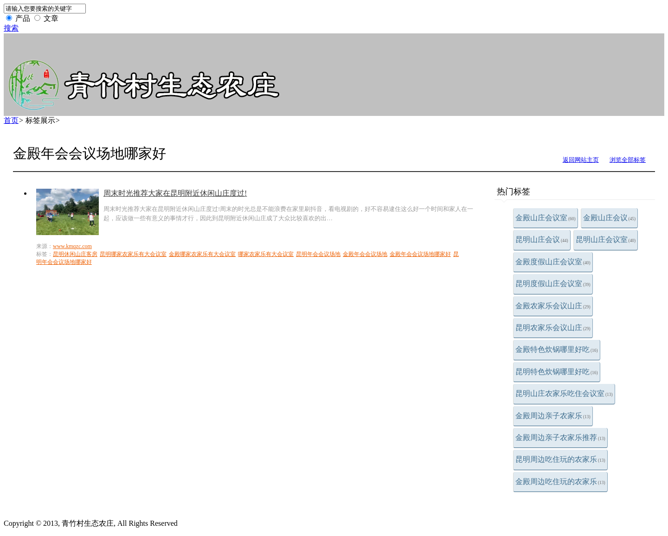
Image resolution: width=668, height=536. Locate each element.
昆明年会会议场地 (318, 254)
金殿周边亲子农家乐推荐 (560, 437)
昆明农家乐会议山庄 (553, 328)
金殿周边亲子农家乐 (553, 416)
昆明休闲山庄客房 (75, 254)
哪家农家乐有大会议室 (266, 254)
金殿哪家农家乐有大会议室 (202, 254)
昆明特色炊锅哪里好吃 (556, 372)
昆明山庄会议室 (606, 239)
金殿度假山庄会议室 (553, 262)
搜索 (11, 28)
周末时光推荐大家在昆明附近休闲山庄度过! (175, 193)
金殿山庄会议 (609, 218)
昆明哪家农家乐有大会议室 (133, 254)
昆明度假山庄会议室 (553, 283)
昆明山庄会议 (541, 239)
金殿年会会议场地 (365, 254)
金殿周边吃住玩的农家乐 (560, 481)
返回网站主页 (581, 159)
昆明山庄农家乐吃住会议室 (564, 393)
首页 (11, 120)
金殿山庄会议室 (545, 218)
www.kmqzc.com (72, 246)
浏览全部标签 (628, 159)
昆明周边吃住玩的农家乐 (560, 459)
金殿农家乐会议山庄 (553, 306)
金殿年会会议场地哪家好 (420, 254)
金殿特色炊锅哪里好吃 (556, 349)
